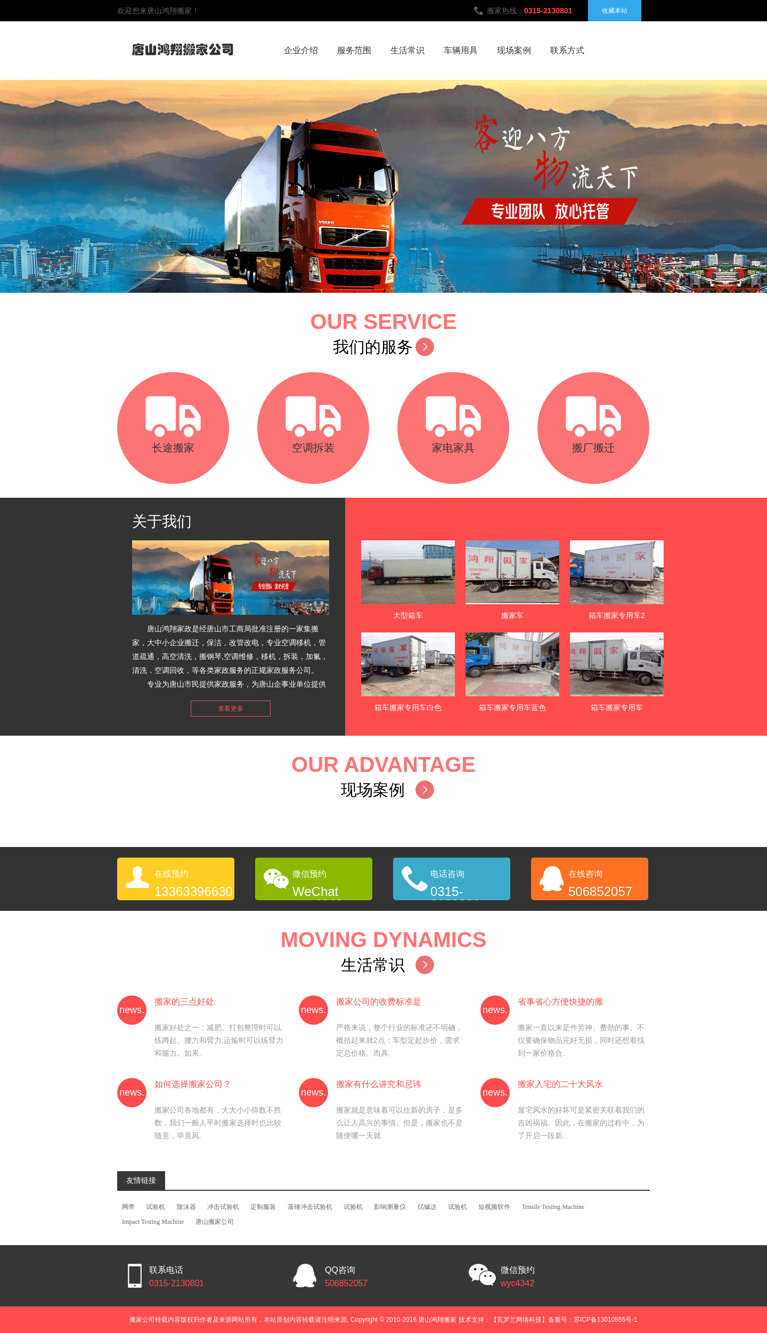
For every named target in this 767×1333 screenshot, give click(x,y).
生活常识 (407, 50)
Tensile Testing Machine (553, 1207)
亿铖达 (427, 1207)
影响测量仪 (390, 1207)
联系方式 (567, 50)
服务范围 (354, 50)
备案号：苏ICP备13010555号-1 (593, 1319)
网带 (128, 1207)
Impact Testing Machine (153, 1221)
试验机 (155, 1207)
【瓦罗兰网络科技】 (519, 1319)
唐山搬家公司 (214, 1221)
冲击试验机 (223, 1207)
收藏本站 (614, 10)
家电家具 (453, 448)
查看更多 (230, 708)
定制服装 (263, 1207)
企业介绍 (301, 50)
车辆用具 (461, 50)
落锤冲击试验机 (310, 1207)
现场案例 (514, 50)
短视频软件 (494, 1207)
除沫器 (186, 1207)
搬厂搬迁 (593, 448)
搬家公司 (142, 1319)
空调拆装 (313, 448)
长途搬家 (173, 448)
